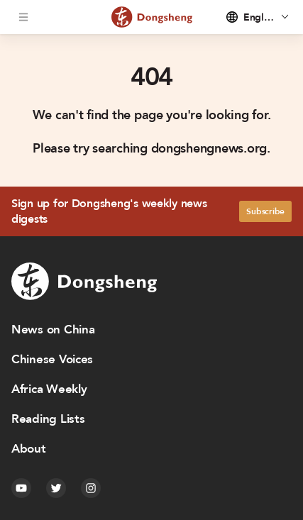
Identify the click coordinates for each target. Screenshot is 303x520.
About (28, 449)
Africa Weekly (49, 389)
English (259, 17)
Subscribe (265, 211)
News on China (53, 329)
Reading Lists (48, 419)
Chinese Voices (52, 359)
